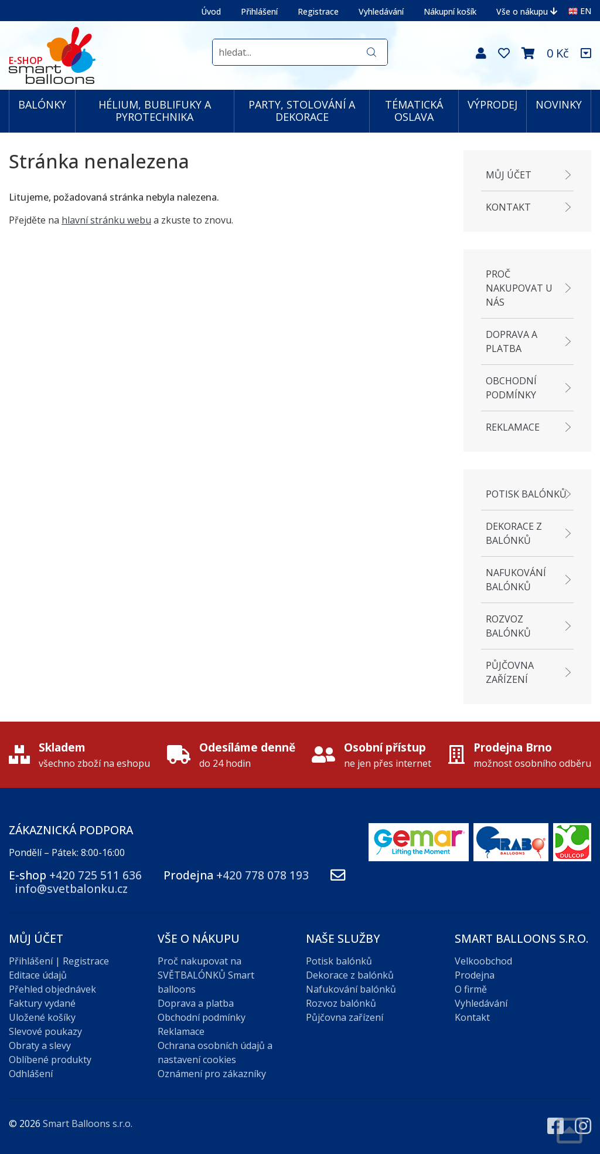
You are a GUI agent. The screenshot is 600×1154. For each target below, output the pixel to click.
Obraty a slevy (40, 1045)
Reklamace (513, 427)
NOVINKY (559, 104)
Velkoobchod (483, 961)
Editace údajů (38, 975)
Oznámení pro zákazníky (212, 1073)
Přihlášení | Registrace (59, 961)
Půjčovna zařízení (510, 672)
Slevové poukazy (45, 1031)
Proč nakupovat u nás (519, 288)
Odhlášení (31, 1073)
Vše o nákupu (526, 11)
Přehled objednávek (52, 989)
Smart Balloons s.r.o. (87, 1123)
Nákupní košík (450, 11)
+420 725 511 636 (95, 875)
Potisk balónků (526, 494)
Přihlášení (259, 11)
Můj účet (508, 174)
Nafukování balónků (516, 579)
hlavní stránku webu (106, 220)
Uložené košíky (42, 1017)
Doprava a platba (511, 341)
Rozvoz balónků (508, 625)
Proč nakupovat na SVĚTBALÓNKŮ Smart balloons (206, 975)
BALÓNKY (42, 104)
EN (579, 10)
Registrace (318, 11)
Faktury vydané (42, 1003)
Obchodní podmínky (511, 387)
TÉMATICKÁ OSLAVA (414, 110)
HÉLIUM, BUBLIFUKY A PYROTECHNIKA (154, 110)
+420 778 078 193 (262, 875)
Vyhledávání (381, 11)
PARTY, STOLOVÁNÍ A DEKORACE (301, 110)
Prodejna (475, 975)
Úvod (211, 11)
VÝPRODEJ (492, 104)
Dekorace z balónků (514, 533)
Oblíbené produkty (50, 1059)
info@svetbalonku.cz (71, 888)
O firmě (471, 989)
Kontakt (508, 207)
